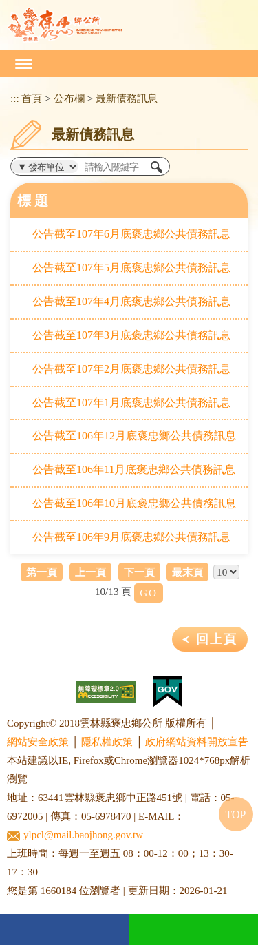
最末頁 (187, 572)
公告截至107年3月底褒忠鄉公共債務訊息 (131, 335)
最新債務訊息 (127, 98)
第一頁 (41, 572)
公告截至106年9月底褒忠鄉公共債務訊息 (131, 537)
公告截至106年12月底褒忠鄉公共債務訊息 (134, 436)
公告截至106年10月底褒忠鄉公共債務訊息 (134, 503)
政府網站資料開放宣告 (196, 741)
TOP (236, 814)
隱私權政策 (107, 741)
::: (14, 98)
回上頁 (216, 639)
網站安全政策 (38, 741)
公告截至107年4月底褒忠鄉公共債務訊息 (131, 301)
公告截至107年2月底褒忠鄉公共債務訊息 (131, 369)
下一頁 (139, 572)
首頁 (31, 98)
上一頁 (90, 572)
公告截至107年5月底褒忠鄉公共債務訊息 (131, 267)
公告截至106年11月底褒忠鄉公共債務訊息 (133, 469)
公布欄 (69, 98)
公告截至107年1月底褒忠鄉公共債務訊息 (131, 402)
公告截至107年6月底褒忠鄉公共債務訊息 (131, 234)
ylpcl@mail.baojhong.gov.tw (75, 835)
